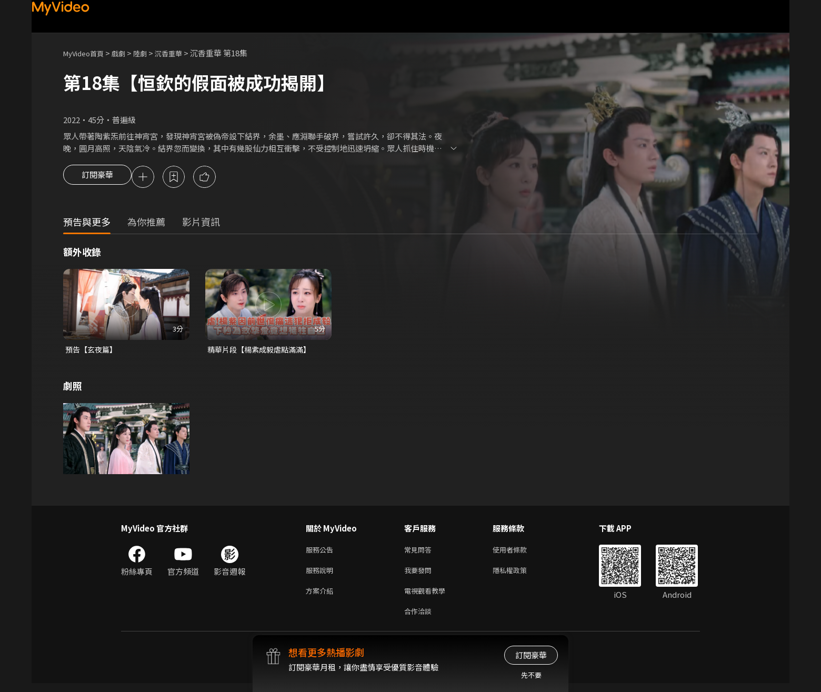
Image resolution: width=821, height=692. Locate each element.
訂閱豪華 (97, 178)
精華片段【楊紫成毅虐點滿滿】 (262, 351)
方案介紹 (321, 597)
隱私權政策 (518, 574)
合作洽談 (420, 619)
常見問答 (420, 552)
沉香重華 (182, 52)
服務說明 (321, 574)
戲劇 (127, 52)
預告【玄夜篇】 (93, 351)
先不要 (531, 675)
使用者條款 (518, 552)
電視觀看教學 (428, 597)
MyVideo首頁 (87, 52)
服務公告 (321, 552)
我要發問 (420, 574)
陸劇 (150, 52)
